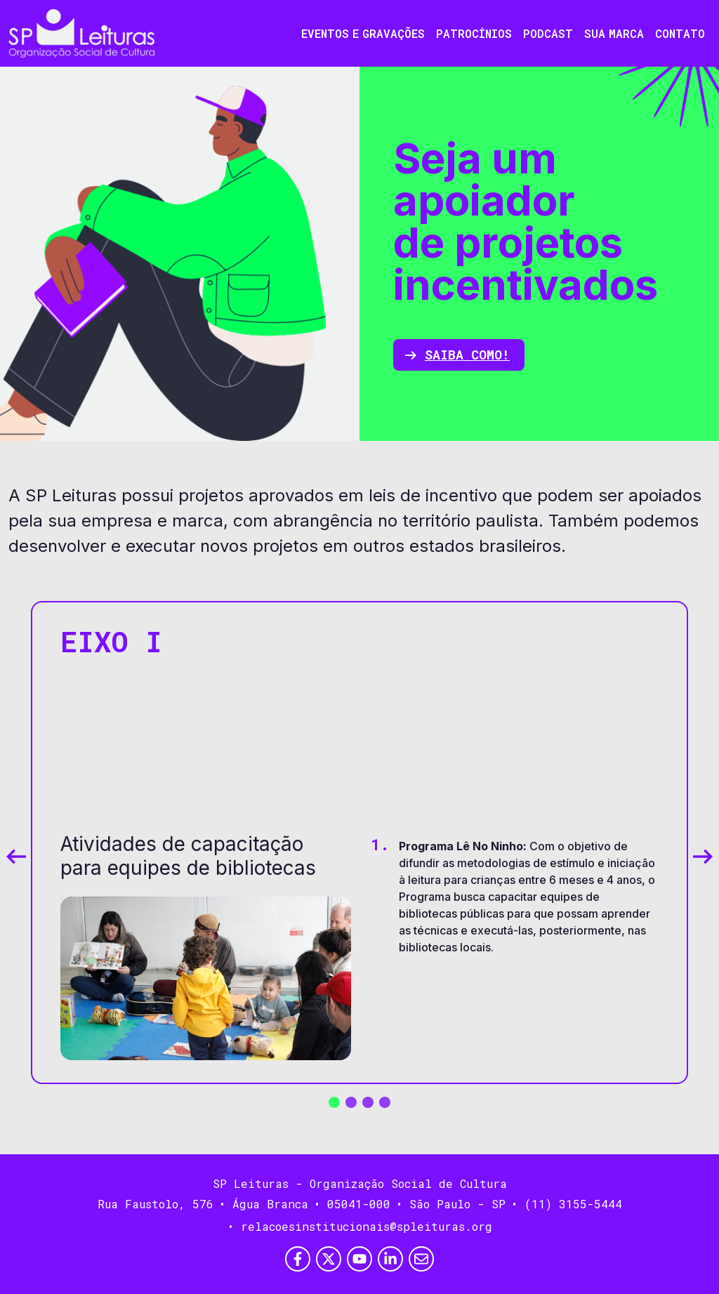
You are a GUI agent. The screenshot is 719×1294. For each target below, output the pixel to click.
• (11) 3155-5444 (566, 1203)
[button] (334, 1102)
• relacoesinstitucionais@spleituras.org (359, 1226)
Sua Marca (614, 33)
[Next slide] (703, 856)
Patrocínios (474, 33)
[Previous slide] (16, 856)
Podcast (548, 33)
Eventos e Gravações (363, 33)
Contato (680, 33)
